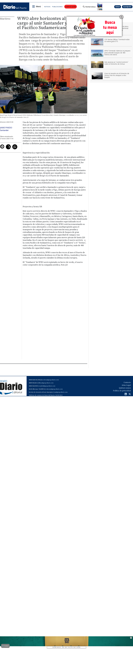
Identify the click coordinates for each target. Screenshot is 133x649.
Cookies (5, 646)
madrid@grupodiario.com (47, 386)
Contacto (127, 382)
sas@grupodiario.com (60, 392)
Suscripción (127, 7)
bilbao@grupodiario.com (45, 383)
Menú (38, 6)
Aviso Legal (126, 385)
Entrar (117, 7)
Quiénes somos (125, 388)
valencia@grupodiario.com (54, 389)
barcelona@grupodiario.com (50, 380)
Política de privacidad (122, 391)
